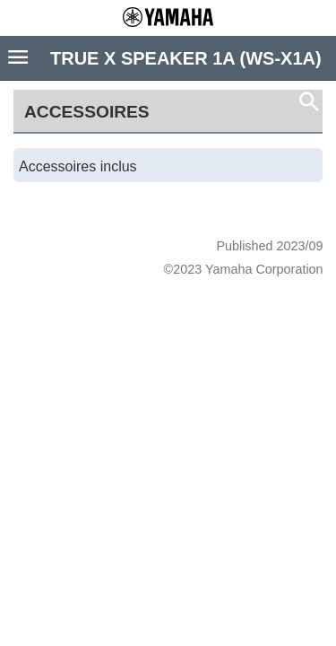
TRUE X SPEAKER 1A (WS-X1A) (186, 58)
